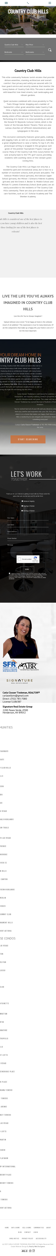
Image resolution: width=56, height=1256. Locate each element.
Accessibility (41, 1238)
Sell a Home (26, 1228)
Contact (27, 1232)
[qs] (35, 44)
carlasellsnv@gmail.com (16, 695)
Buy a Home (15, 1228)
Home (7, 1228)
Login (35, 1232)
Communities (39, 1228)
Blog (20, 1232)
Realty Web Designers (37, 1247)
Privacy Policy (27, 1238)
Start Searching (28, 444)
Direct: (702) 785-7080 (15, 698)
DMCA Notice (14, 1238)
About (48, 1228)
